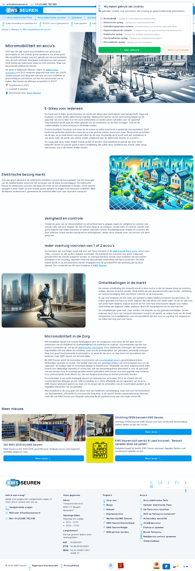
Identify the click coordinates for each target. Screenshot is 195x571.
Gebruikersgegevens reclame (140, 26)
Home (5, 29)
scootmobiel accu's (110, 360)
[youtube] (186, 483)
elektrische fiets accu (125, 251)
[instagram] (169, 483)
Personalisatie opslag (127, 42)
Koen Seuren (34, 92)
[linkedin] (152, 483)
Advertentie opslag (129, 22)
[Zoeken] (90, 10)
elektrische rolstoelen (90, 347)
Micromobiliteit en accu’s (37, 29)
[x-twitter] (177, 482)
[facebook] (160, 482)
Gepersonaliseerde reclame (142, 30)
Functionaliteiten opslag (132, 38)
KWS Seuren (100, 265)
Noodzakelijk (129, 18)
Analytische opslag (132, 34)
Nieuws (15, 29)
